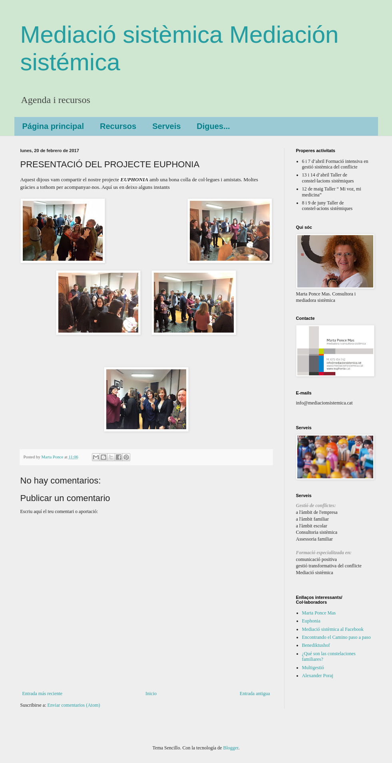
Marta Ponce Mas (319, 613)
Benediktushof (316, 645)
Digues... (213, 126)
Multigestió (313, 667)
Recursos (118, 126)
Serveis (166, 126)
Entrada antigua (255, 693)
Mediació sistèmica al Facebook (333, 629)
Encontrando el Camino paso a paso (336, 637)
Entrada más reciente (42, 693)
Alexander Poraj (317, 675)
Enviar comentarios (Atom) (74, 705)
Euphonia (311, 621)
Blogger (230, 748)
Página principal (53, 126)
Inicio (151, 693)
